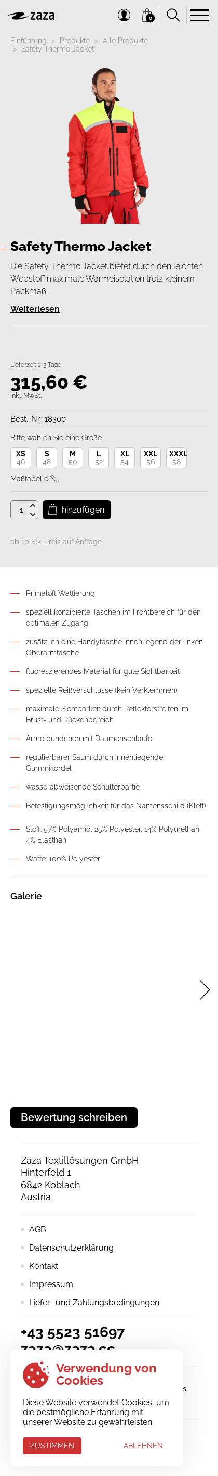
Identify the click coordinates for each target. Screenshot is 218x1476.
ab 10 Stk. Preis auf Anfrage (56, 542)
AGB (37, 1230)
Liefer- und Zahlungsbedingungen (94, 1302)
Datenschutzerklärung (71, 1248)
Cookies (136, 1402)
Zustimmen (52, 1446)
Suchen (173, 15)
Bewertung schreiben (74, 1117)
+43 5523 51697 (73, 1332)
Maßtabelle (29, 479)
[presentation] (205, 990)
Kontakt (43, 1266)
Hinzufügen (83, 510)
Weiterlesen (35, 309)
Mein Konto (124, 15)
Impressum (51, 1284)
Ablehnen (143, 1446)
